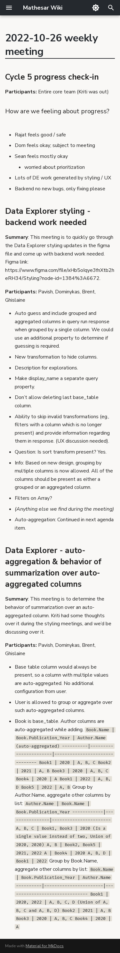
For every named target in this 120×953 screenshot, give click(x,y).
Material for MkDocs (45, 946)
